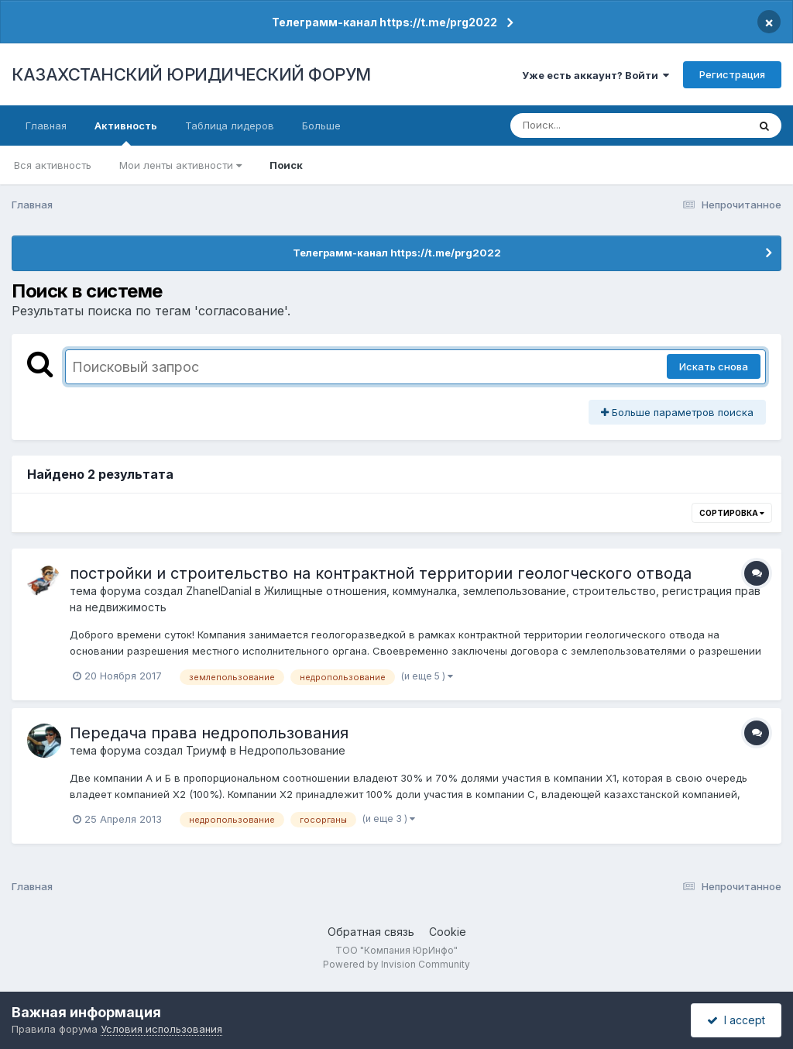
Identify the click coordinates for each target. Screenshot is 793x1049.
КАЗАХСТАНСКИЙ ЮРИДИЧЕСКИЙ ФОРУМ (191, 74)
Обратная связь (371, 931)
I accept (736, 1020)
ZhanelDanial (219, 590)
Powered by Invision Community (396, 964)
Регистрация (732, 74)
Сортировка (731, 513)
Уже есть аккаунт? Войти (595, 75)
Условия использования (161, 1029)
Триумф (206, 750)
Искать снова (713, 366)
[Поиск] (599, 125)
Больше (321, 125)
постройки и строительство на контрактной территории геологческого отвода (381, 573)
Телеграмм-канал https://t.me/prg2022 (384, 22)
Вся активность (52, 165)
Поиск (286, 165)
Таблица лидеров (229, 125)
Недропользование (292, 750)
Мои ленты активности (180, 165)
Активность (125, 132)
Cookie (447, 931)
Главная (46, 125)
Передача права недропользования (209, 733)
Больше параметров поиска (677, 412)
